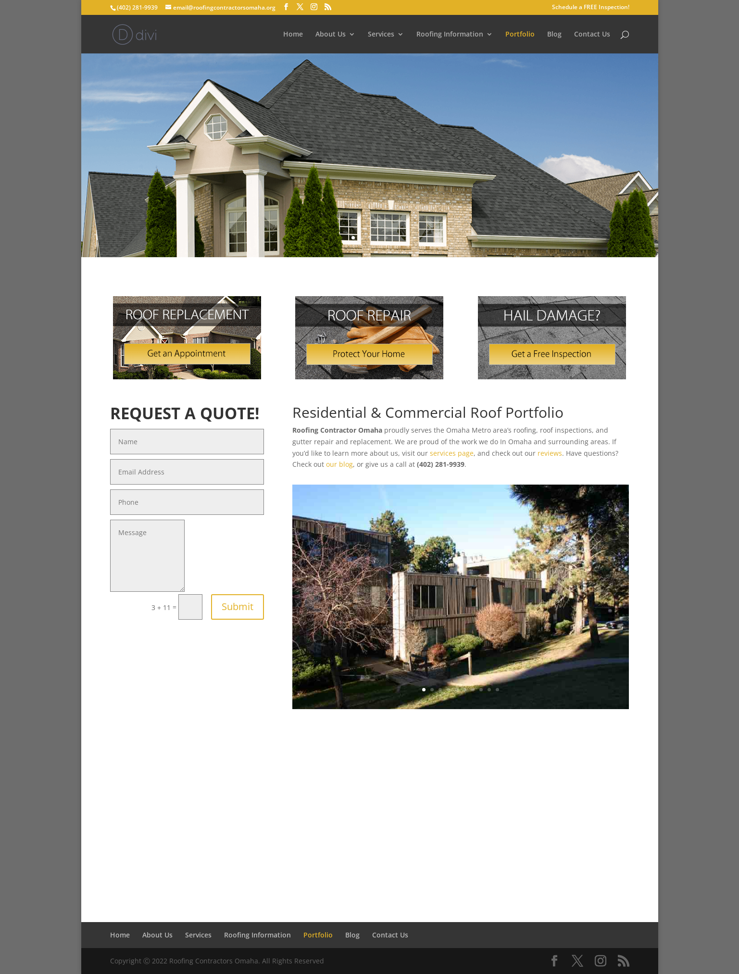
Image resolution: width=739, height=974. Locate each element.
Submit (237, 606)
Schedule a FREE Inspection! (590, 7)
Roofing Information (449, 34)
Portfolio (520, 34)
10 (497, 689)
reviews (550, 453)
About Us (330, 34)
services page (452, 453)
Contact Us (592, 34)
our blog (339, 464)
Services (381, 34)
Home (293, 34)
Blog (554, 34)
